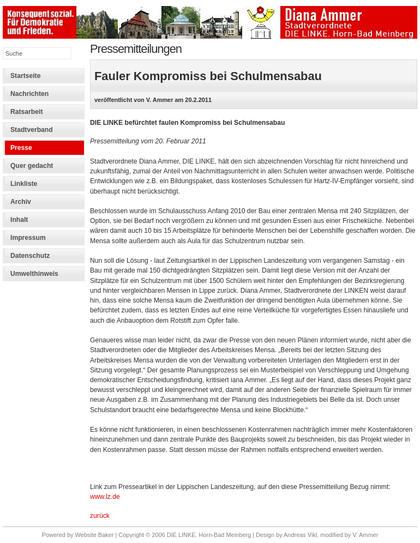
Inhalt (19, 220)
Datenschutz (30, 256)
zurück (100, 516)
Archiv (20, 202)
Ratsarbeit (26, 112)
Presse (21, 148)
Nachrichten (29, 94)
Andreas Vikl (300, 535)
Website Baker (94, 535)
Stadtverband (31, 130)
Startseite (25, 76)
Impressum (28, 238)
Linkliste (23, 184)
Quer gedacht (31, 166)
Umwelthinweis (34, 273)
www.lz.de (105, 496)
